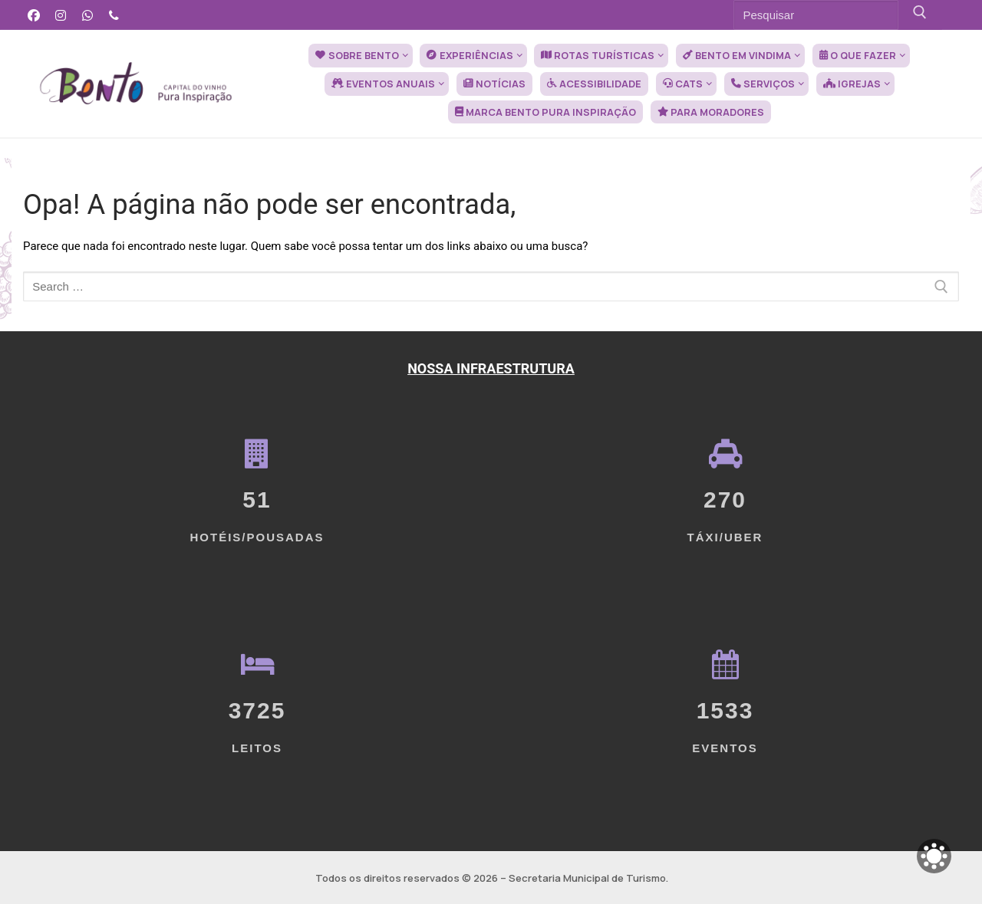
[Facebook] (34, 15)
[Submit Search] (920, 15)
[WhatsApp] (88, 15)
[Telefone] (114, 15)
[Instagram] (61, 15)
